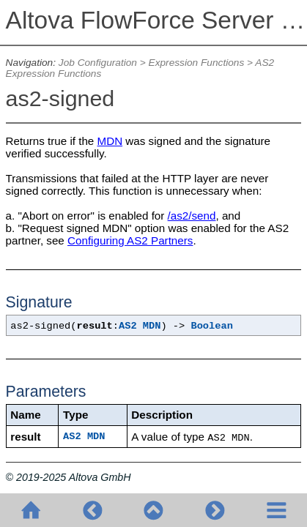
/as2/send (192, 215)
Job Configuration (98, 62)
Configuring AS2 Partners (130, 240)
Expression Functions (197, 62)
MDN (110, 141)
